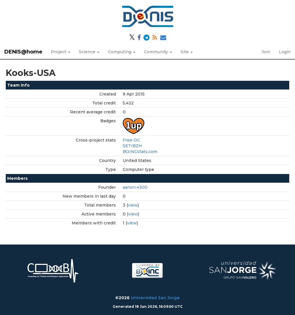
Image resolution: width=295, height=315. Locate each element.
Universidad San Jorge (155, 297)
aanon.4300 (135, 187)
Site (187, 51)
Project (60, 51)
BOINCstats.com (140, 151)
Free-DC (131, 140)
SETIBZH (132, 145)
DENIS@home (23, 52)
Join (266, 51)
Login (285, 51)
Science (89, 51)
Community (158, 51)
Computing (121, 51)
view (133, 205)
